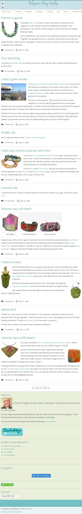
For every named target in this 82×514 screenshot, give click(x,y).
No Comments (8, 71)
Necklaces (28, 11)
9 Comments (7, 254)
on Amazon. (51, 421)
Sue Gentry (30, 320)
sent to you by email (12, 446)
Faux (58, 11)
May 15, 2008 (22, 329)
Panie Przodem (39, 171)
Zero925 (25, 171)
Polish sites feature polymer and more (25, 150)
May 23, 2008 (22, 50)
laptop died (8, 309)
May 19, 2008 (22, 301)
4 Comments (7, 50)
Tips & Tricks (6, 11)
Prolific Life (8, 132)
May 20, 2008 (23, 201)
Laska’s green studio (14, 79)
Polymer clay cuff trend (16, 209)
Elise (32, 168)
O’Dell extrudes (11, 262)
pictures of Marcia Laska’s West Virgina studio (51, 84)
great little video (15, 63)
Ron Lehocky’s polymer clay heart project (54, 342)
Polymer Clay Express (21, 286)
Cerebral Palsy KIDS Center (18, 369)
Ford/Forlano (43, 168)
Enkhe (77, 158)
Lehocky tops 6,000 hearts (18, 338)
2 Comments (7, 142)
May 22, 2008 (23, 71)
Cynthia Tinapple (25, 509)
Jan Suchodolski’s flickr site (44, 155)
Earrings (50, 11)
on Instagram (9, 455)
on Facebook (9, 449)
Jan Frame (34, 23)
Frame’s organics (12, 18)
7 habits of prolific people (35, 137)
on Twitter (8, 452)
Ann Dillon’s (74, 240)
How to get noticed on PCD (11, 512)
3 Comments (7, 124)
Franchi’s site (9, 188)
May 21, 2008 (22, 142)
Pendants (39, 11)
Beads (66, 11)
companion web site (36, 93)
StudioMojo (50, 417)
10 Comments (7, 329)
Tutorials (18, 11)
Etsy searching (10, 58)
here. (3, 196)
